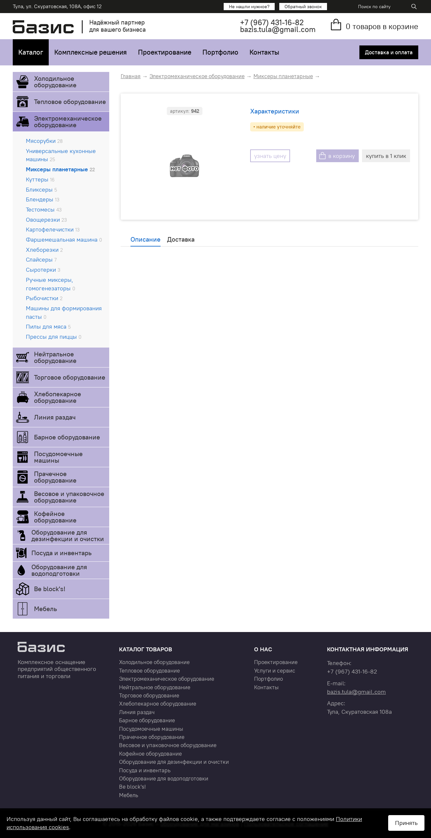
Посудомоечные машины (58, 457)
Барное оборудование (67, 437)
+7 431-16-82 (272, 22)
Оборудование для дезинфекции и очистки (67, 535)
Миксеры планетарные (60, 169)
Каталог (30, 52)
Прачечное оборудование (55, 477)
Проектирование (164, 52)
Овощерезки (46, 219)
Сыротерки (43, 269)
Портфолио (220, 52)
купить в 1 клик (386, 156)
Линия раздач (55, 417)
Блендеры (43, 199)
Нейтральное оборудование (55, 357)
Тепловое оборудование (70, 101)
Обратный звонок (303, 6)
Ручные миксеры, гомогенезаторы (50, 284)
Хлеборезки (44, 249)
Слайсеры (41, 259)
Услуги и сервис (274, 670)
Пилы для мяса (48, 326)
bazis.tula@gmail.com (278, 29)
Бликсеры (41, 189)
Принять (406, 823)
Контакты (264, 52)
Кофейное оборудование (55, 516)
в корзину (341, 156)
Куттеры (40, 179)
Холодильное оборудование (55, 81)
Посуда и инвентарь (61, 553)
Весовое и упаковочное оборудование (69, 496)
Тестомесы (44, 209)
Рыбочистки (44, 298)
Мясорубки (44, 141)
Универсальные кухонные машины (61, 155)
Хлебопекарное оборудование (57, 397)
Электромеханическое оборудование (68, 121)
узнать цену (270, 156)
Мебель (45, 609)
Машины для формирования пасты (64, 312)
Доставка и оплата (389, 52)
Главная (131, 76)
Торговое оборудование (69, 377)
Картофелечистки (53, 229)
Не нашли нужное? (249, 6)
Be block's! (49, 589)
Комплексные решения (90, 52)
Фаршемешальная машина (64, 239)
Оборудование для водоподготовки (59, 570)
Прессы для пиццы (53, 336)
